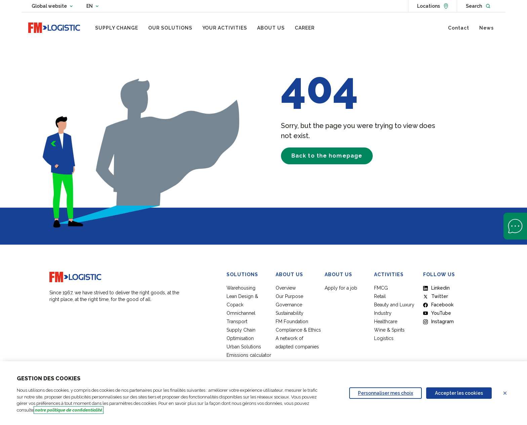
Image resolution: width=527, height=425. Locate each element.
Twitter (435, 296)
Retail (380, 296)
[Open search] (478, 6)
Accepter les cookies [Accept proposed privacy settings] (459, 393)
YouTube (437, 313)
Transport (237, 321)
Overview (286, 288)
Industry (383, 313)
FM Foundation (292, 321)
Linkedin (436, 288)
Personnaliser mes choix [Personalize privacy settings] (385, 393)
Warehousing (241, 288)
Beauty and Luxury (394, 304)
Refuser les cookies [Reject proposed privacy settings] (509, 393)
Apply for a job (341, 288)
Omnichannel (241, 313)
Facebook (438, 304)
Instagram (438, 321)
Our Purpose (289, 296)
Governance (289, 304)
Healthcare (385, 321)
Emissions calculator (249, 355)
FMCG (381, 288)
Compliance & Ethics (298, 330)
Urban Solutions (244, 346)
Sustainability (289, 313)
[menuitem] (116, 28)
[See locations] (432, 6)
